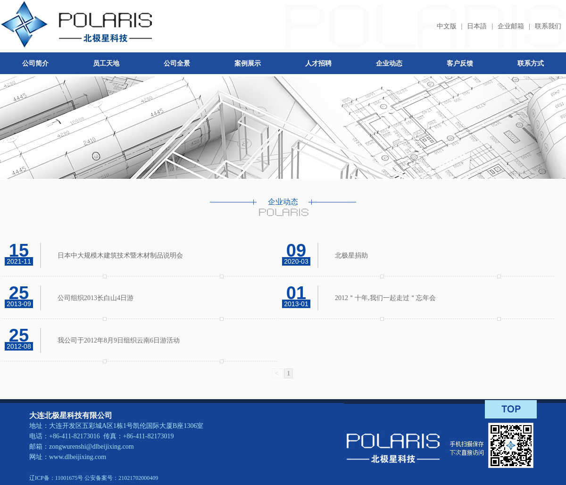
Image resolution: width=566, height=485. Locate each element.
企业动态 (389, 63)
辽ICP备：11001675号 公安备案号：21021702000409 (93, 478)
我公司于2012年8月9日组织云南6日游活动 (119, 340)
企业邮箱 (511, 26)
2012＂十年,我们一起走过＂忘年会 (385, 297)
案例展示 (247, 63)
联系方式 (530, 63)
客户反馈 (460, 63)
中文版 (447, 26)
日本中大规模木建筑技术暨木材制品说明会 (120, 255)
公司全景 (177, 63)
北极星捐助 (351, 255)
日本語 (477, 26)
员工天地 (106, 63)
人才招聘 (318, 63)
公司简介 (35, 63)
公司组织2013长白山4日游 (95, 297)
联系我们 (548, 26)
